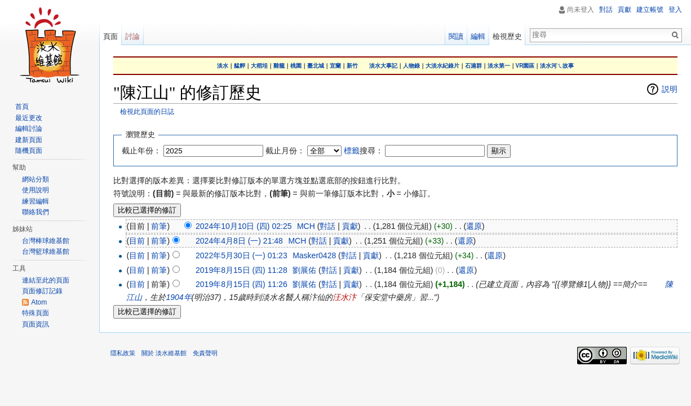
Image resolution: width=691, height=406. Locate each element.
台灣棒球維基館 (45, 241)
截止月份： (285, 150)
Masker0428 (314, 255)
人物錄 (411, 66)
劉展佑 (304, 270)
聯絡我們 (35, 212)
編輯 (478, 36)
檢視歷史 (507, 36)
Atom (39, 302)
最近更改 (28, 118)
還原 (474, 226)
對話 (327, 226)
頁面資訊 (35, 324)
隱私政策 (122, 353)
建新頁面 (28, 140)
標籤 (352, 150)
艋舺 (239, 66)
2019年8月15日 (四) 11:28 (241, 270)
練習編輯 (35, 201)
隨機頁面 (28, 151)
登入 (675, 10)
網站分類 (35, 179)
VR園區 (525, 66)
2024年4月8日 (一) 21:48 (239, 240)
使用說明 (35, 190)
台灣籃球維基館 (45, 251)
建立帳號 (649, 10)
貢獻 (350, 226)
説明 (669, 89)
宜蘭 (335, 66)
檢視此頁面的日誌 (147, 111)
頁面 (110, 36)
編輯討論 (28, 129)
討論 (132, 36)
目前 (137, 240)
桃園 (296, 66)
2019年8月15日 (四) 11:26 (241, 284)
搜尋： (363, 150)
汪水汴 (344, 297)
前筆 (159, 226)
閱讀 (456, 36)
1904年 (178, 297)
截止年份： (141, 150)
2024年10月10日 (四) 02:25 (243, 226)
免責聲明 (205, 353)
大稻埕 (259, 66)
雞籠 (279, 66)
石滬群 (473, 66)
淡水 (222, 66)
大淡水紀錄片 (442, 66)
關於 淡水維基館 (164, 353)
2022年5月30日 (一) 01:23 (241, 255)
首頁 (22, 107)
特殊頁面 (35, 313)
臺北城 (315, 66)
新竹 (352, 66)
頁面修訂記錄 (42, 291)
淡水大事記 (383, 66)
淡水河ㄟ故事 (557, 66)
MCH (306, 226)
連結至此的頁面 (45, 280)
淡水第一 (499, 66)
